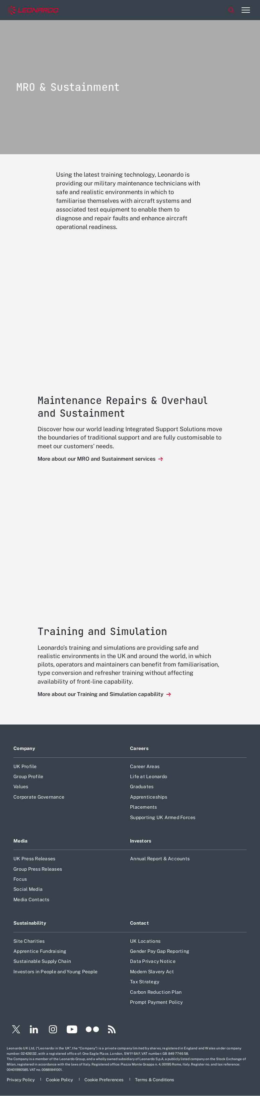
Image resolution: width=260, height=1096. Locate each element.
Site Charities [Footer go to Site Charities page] (29, 941)
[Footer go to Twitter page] (13, 1030)
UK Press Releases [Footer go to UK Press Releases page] (34, 858)
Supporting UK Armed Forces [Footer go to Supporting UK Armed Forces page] (163, 817)
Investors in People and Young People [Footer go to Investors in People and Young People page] (55, 971)
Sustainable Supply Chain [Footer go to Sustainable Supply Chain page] (42, 961)
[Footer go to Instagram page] (53, 1030)
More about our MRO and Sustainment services (97, 459)
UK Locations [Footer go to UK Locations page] (145, 941)
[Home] (33, 10)
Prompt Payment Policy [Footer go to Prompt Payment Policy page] (156, 1002)
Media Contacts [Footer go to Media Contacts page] (31, 899)
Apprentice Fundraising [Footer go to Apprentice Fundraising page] (40, 951)
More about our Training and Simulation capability (101, 694)
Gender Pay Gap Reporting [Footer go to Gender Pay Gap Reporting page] (159, 951)
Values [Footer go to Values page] (20, 786)
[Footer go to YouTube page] (72, 1030)
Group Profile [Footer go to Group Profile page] (28, 776)
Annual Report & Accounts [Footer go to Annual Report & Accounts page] (160, 858)
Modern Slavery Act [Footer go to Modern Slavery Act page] (152, 971)
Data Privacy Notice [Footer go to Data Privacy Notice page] (153, 961)
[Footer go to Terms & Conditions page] (155, 1079)
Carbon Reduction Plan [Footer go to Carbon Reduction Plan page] (156, 992)
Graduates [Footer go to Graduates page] (141, 786)
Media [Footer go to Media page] (20, 841)
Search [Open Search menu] (231, 10)
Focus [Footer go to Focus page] (20, 879)
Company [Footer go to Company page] (24, 748)
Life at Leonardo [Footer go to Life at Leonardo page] (148, 776)
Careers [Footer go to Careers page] (139, 748)
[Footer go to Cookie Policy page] (60, 1079)
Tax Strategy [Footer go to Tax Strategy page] (144, 981)
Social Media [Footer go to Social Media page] (28, 889)
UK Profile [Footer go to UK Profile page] (25, 766)
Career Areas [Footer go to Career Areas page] (144, 766)
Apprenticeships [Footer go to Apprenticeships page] (148, 797)
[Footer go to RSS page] (112, 1030)
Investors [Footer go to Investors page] (140, 841)
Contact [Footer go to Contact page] (139, 923)
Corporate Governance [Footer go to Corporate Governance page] (38, 797)
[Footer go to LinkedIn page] (34, 1030)
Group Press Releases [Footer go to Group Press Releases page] (37, 869)
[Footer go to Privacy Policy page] (21, 1079)
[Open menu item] (245, 10)
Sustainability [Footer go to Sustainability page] (29, 923)
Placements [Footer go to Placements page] (143, 807)
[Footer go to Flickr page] (92, 1030)
